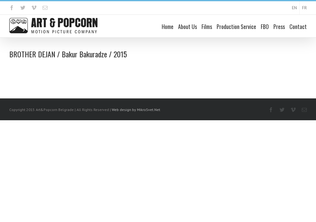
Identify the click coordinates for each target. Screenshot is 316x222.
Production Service (236, 27)
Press (279, 27)
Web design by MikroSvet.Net (136, 110)
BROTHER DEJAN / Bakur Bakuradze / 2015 (68, 54)
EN (294, 8)
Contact (298, 27)
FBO (265, 27)
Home (167, 27)
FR (304, 8)
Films (207, 27)
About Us (187, 27)
